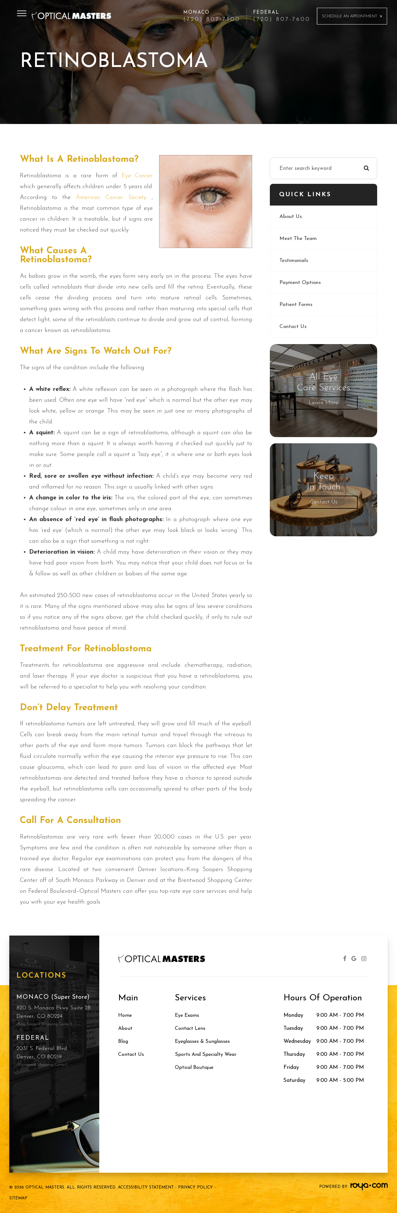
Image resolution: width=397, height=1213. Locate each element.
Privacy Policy (195, 1187)
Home (125, 1015)
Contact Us (293, 326)
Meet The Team (298, 238)
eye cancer (136, 176)
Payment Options (300, 282)
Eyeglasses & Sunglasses (205, 1041)
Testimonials (293, 260)
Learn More (323, 403)
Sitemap (18, 1198)
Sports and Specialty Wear (207, 1054)
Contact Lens (191, 1028)
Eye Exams (188, 1015)
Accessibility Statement (146, 1187)
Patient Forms (296, 304)
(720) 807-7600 (281, 19)
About (125, 1028)
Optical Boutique (195, 1067)
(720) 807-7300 (211, 19)
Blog (123, 1041)
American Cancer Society (113, 197)
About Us (290, 216)
